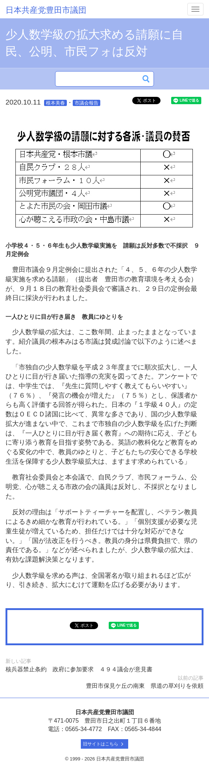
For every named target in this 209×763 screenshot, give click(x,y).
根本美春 (55, 103)
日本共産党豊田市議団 (46, 10)
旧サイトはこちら (104, 743)
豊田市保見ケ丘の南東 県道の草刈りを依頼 (144, 686)
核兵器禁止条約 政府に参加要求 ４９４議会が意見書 (79, 669)
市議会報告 (86, 103)
